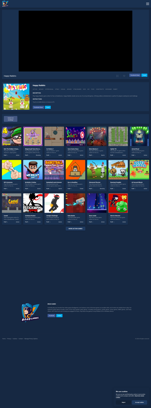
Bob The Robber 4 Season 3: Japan (14, 149)
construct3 (100, 89)
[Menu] (147, 4)
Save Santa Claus (73, 149)
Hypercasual (49, 89)
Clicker (81, 188)
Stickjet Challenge (52, 215)
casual (63, 89)
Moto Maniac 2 (93, 149)
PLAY (5, 155)
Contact (20, 338)
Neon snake (92, 215)
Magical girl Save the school (33, 149)
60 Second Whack (137, 182)
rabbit (115, 89)
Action (35, 89)
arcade (69, 89)
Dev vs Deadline (72, 182)
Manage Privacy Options (31, 338)
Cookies (14, 338)
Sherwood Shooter (94, 182)
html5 (57, 89)
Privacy (9, 338)
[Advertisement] (75, 261)
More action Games (75, 228)
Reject (123, 402)
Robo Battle (71, 215)
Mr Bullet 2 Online (30, 182)
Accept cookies (139, 402)
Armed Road (135, 149)
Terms (4, 338)
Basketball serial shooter (54, 182)
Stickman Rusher (30, 215)
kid (88, 89)
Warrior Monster (115, 215)
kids (84, 89)
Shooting (38, 155)
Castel (6, 215)
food (92, 89)
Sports (103, 155)
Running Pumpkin (115, 182)
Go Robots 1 (50, 149)
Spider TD (113, 149)
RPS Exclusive (8, 182)
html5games (77, 89)
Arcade (41, 89)
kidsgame (108, 89)
